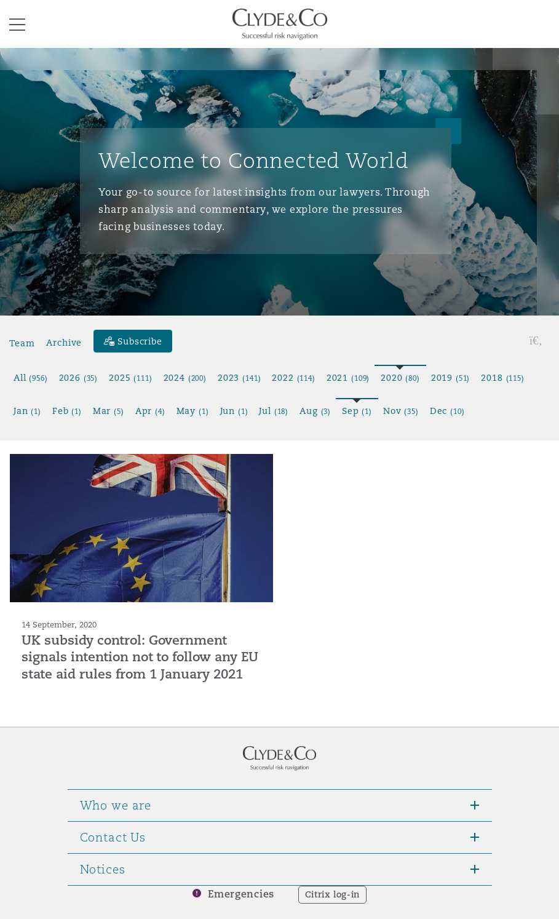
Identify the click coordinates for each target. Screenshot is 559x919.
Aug (315, 410)
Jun (234, 410)
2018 (502, 377)
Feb (67, 410)
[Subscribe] (132, 341)
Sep (357, 410)
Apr (150, 410)
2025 (130, 377)
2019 (450, 377)
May (192, 410)
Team (21, 342)
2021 (348, 377)
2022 (293, 377)
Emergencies (241, 894)
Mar (108, 410)
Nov (401, 410)
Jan (27, 410)
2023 (239, 377)
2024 (185, 377)
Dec (447, 410)
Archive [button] (64, 342)
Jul (273, 410)
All (31, 377)
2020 (400, 377)
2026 (78, 377)
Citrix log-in (332, 894)
